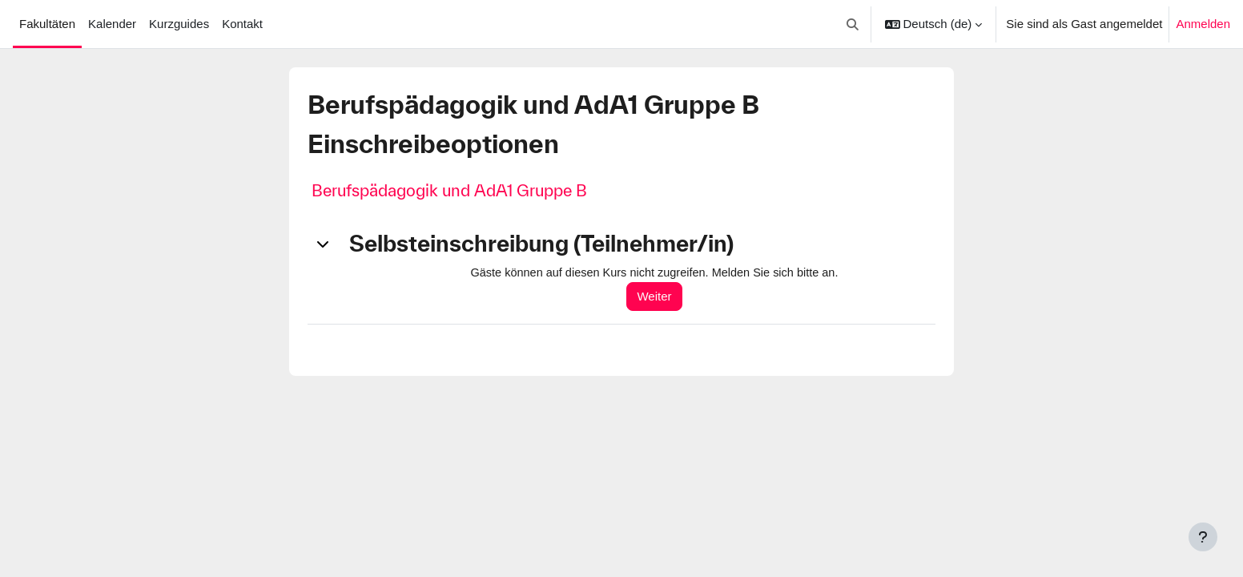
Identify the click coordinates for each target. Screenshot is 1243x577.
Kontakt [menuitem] (242, 23)
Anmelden (1203, 23)
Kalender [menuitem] (112, 23)
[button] (852, 24)
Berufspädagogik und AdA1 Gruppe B (449, 190)
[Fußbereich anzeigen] (1203, 537)
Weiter (661, 297)
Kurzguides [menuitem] (179, 23)
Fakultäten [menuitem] (47, 23)
